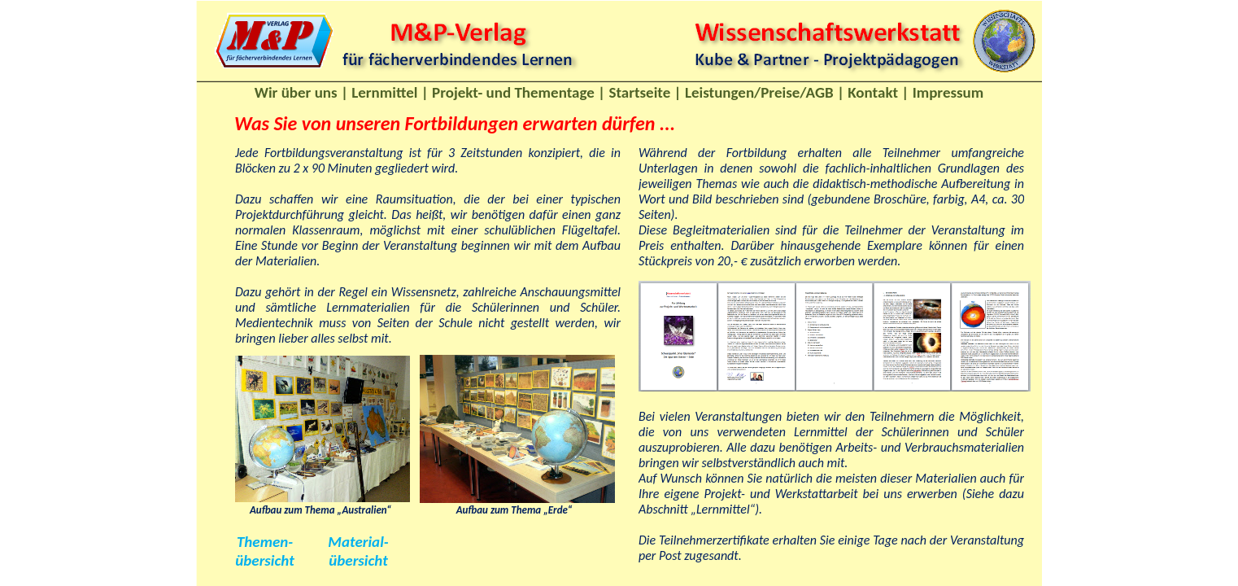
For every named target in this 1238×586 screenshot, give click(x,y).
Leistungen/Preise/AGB (759, 92)
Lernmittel (384, 92)
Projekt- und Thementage (513, 92)
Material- (358, 541)
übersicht (264, 560)
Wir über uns (296, 92)
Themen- (265, 541)
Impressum (948, 92)
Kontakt (873, 92)
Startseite (639, 92)
